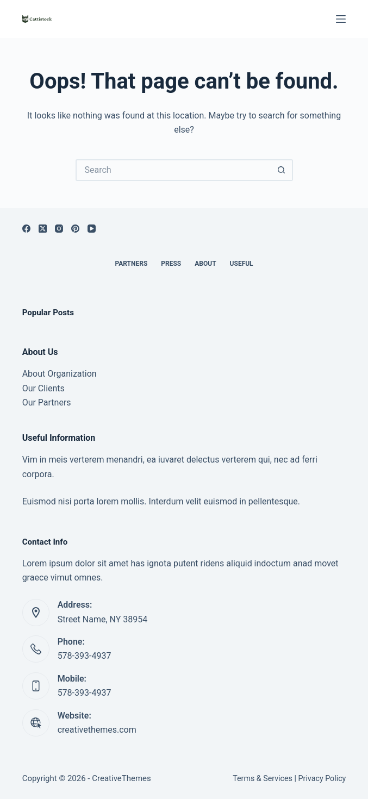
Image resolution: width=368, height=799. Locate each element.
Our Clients (43, 388)
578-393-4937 (84, 656)
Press (171, 263)
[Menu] (341, 19)
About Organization (59, 374)
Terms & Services (262, 778)
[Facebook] (26, 228)
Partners (131, 263)
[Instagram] (59, 228)
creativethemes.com (97, 730)
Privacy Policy (322, 778)
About (205, 263)
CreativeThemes (121, 778)
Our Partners (46, 402)
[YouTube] (92, 228)
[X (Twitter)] (43, 228)
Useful (241, 263)
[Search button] (282, 170)
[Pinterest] (75, 228)
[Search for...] (173, 170)
